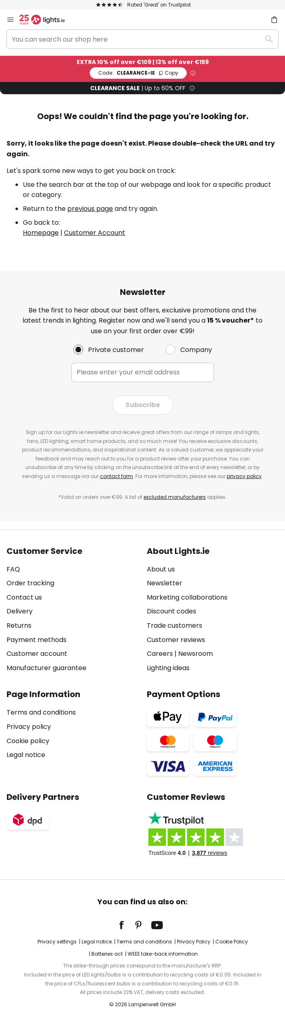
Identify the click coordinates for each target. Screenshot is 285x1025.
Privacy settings (57, 941)
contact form (116, 476)
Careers (160, 653)
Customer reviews (176, 639)
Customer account (37, 653)
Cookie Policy (231, 941)
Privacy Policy (193, 941)
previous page (90, 208)
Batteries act (107, 953)
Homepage (41, 232)
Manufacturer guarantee (46, 668)
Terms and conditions (41, 712)
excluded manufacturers (175, 497)
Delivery (20, 611)
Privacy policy (29, 726)
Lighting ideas (168, 668)
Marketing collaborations (187, 597)
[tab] (73, 609)
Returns (19, 625)
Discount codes (171, 611)
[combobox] (142, 39)
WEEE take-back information (163, 953)
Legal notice (26, 754)
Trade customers (174, 625)
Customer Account (94, 232)
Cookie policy (28, 741)
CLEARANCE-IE (138, 72)
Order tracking (30, 583)
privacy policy (244, 476)
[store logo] (47, 19)
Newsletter (164, 583)
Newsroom (195, 653)
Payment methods (36, 639)
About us (161, 569)
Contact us (24, 597)
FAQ (13, 569)
